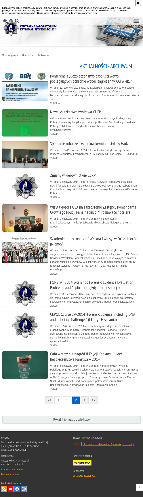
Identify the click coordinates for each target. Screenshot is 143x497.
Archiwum (43, 55)
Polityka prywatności (11, 474)
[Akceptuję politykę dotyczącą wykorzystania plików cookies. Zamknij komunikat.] (138, 3)
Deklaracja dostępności (84, 475)
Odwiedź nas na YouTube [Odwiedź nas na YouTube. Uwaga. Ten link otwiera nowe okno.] (11, 489)
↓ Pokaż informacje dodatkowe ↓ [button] (71, 419)
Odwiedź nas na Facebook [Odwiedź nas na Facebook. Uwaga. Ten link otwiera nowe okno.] (17, 489)
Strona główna (10, 55)
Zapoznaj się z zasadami (12, 469)
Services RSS (4, 489)
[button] (136, 21)
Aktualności (28, 55)
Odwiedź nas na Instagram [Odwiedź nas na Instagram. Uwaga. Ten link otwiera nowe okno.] (24, 489)
